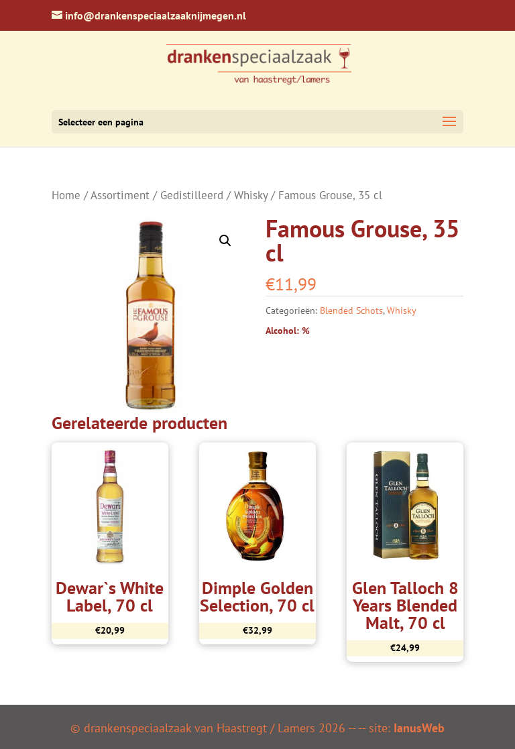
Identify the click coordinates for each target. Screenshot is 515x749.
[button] (225, 241)
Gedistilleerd (191, 195)
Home (66, 195)
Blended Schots (351, 310)
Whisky (251, 195)
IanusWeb (419, 728)
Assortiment (120, 195)
